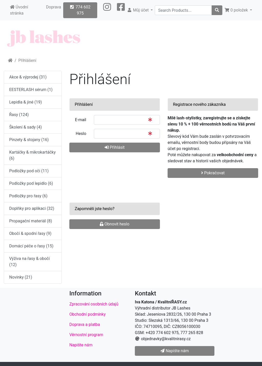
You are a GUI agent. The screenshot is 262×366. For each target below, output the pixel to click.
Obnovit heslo (114, 224)
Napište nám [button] (174, 350)
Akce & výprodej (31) (28, 77)
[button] (107, 10)
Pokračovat (213, 172)
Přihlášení (27, 60)
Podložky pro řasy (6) (28, 195)
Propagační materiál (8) (30, 221)
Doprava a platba (84, 324)
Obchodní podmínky (87, 314)
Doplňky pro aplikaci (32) (31, 208)
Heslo (81, 133)
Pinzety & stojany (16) (29, 139)
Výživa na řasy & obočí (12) (29, 261)
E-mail (80, 119)
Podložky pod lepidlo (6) (31, 183)
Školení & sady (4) (25, 127)
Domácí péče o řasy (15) (31, 246)
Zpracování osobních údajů (93, 304)
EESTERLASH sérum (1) (30, 89)
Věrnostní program (86, 334)
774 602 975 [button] (80, 10)
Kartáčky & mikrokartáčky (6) (32, 155)
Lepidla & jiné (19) (25, 102)
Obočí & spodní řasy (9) (30, 233)
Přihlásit (115, 147)
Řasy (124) (19, 114)
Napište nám (81, 344)
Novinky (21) (20, 277)
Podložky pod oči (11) (29, 170)
